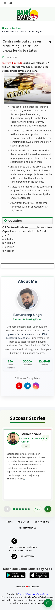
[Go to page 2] (17, 509)
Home (5, 28)
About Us (24, 522)
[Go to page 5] (26, 509)
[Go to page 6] (29, 509)
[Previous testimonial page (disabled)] (7, 509)
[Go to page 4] (23, 509)
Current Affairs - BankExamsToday (33, 594)
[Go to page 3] (20, 509)
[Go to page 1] (14, 509)
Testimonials (27, 528)
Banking (16, 28)
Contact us (41, 522)
